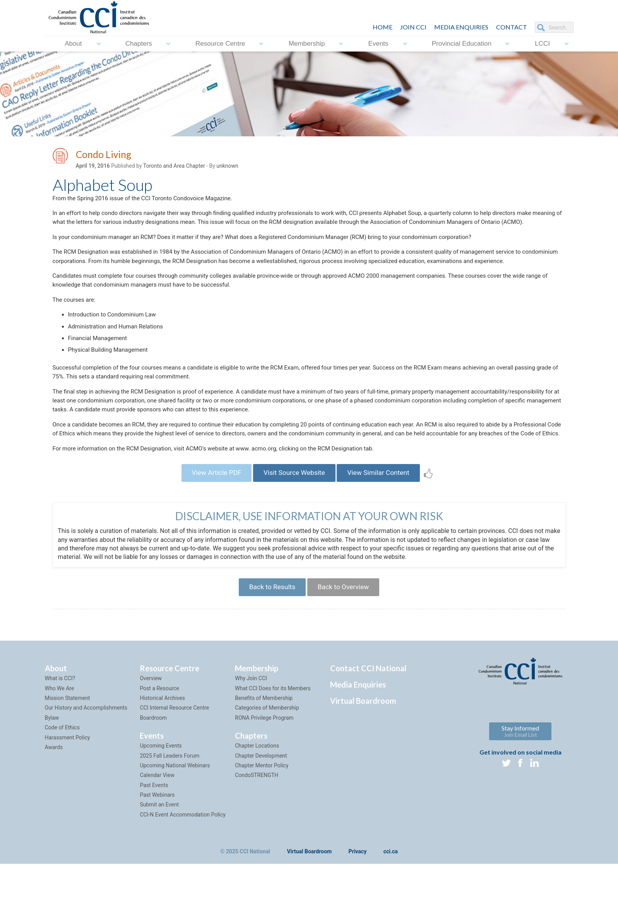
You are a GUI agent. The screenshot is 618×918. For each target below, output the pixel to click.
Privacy (358, 906)
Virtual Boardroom (363, 754)
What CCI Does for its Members (273, 742)
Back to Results (270, 640)
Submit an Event (159, 859)
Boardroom (153, 771)
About (73, 43)
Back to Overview (345, 640)
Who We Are (59, 742)
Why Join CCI (251, 732)
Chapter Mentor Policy (261, 819)
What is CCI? (60, 732)
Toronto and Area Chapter (174, 167)
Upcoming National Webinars (175, 819)
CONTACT (511, 27)
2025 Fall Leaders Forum (169, 809)
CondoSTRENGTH (256, 829)
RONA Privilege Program (264, 771)
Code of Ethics (62, 781)
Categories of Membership (267, 761)
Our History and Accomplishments (86, 761)
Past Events (154, 839)
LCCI (542, 43)
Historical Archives (162, 752)
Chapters (138, 43)
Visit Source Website (294, 523)
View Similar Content (383, 523)
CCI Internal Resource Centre (174, 761)
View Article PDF (212, 523)
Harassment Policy (67, 791)
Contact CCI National (368, 722)
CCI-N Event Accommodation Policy (183, 868)
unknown (227, 167)
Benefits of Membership (264, 752)
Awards (54, 801)
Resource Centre (220, 43)
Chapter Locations (257, 799)
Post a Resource (159, 742)
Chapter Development (261, 809)
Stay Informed (520, 785)
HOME (382, 27)
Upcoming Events (160, 799)
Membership (307, 43)
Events (378, 43)
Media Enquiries (461, 27)
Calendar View (157, 829)
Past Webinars (157, 849)
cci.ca (390, 906)
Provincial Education (461, 43)
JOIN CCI (413, 27)
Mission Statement (67, 752)
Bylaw (52, 771)
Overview (151, 732)
